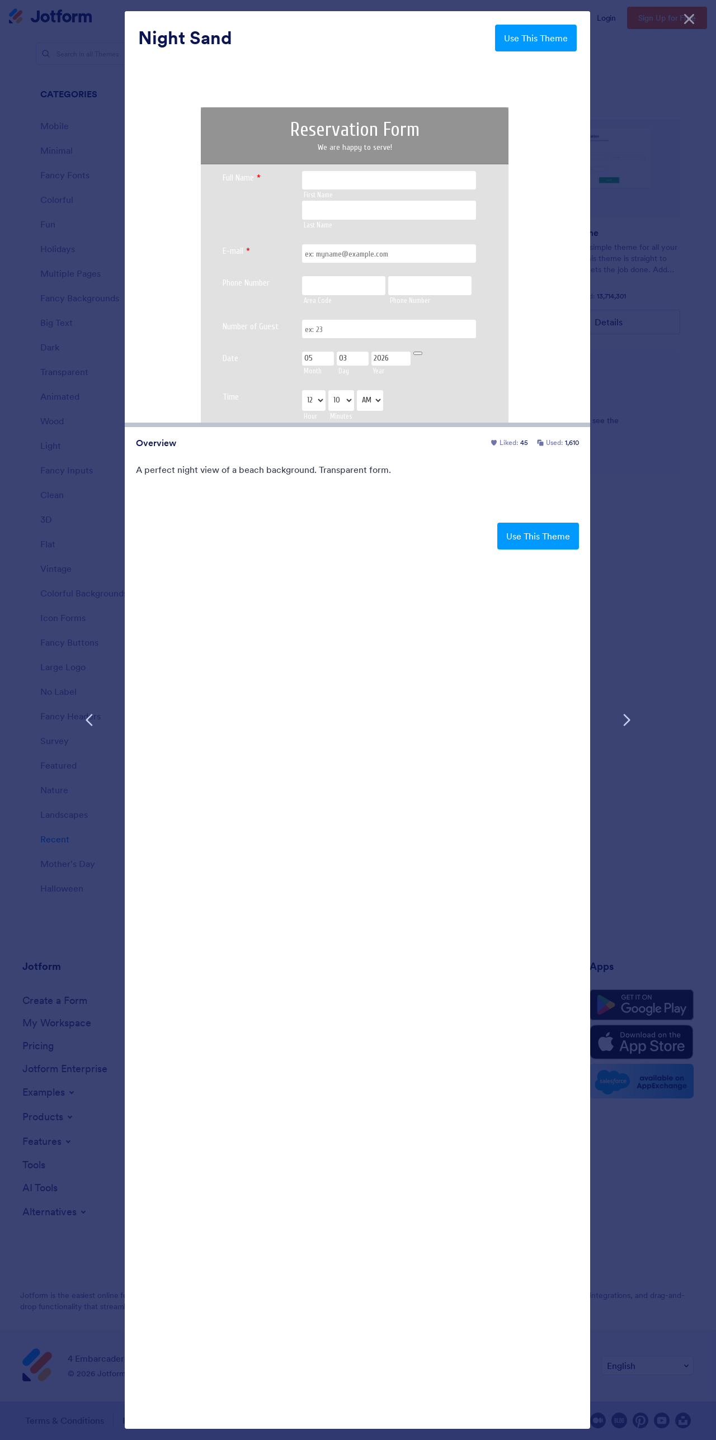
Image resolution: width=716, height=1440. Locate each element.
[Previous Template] (89, 720)
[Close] (689, 16)
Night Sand (185, 38)
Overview (156, 443)
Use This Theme (536, 38)
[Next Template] (626, 720)
